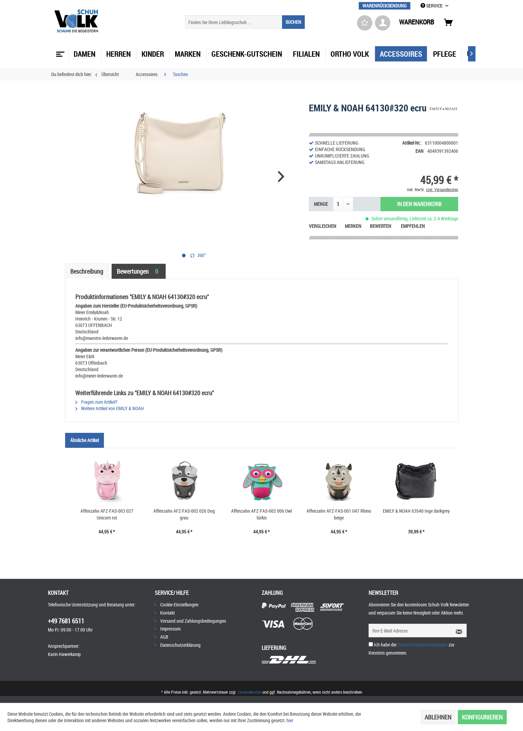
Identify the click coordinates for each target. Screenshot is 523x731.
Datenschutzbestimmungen (422, 644)
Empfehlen (413, 226)
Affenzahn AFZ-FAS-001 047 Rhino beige (338, 514)
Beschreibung (86, 271)
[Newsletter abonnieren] (457, 630)
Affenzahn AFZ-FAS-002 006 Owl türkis (261, 514)
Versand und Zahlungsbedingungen (193, 621)
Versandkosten (249, 692)
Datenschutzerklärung (180, 645)
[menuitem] (384, 5)
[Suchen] (293, 22)
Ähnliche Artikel (84, 440)
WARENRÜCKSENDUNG (384, 5)
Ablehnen (438, 717)
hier (289, 720)
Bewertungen (139, 271)
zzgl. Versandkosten (442, 189)
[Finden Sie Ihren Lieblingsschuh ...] (245, 22)
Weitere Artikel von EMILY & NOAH (109, 408)
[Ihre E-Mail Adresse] (408, 630)
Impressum (170, 628)
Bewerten (381, 226)
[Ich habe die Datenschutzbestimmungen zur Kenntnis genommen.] (371, 644)
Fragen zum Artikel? (96, 402)
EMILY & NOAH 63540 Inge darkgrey (416, 511)
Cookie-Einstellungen (179, 604)
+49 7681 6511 (66, 621)
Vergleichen (322, 226)
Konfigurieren (482, 717)
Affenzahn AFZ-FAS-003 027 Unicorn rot (106, 514)
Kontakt (167, 612)
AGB (164, 637)
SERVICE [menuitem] (432, 5)
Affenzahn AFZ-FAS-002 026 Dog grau (184, 514)
